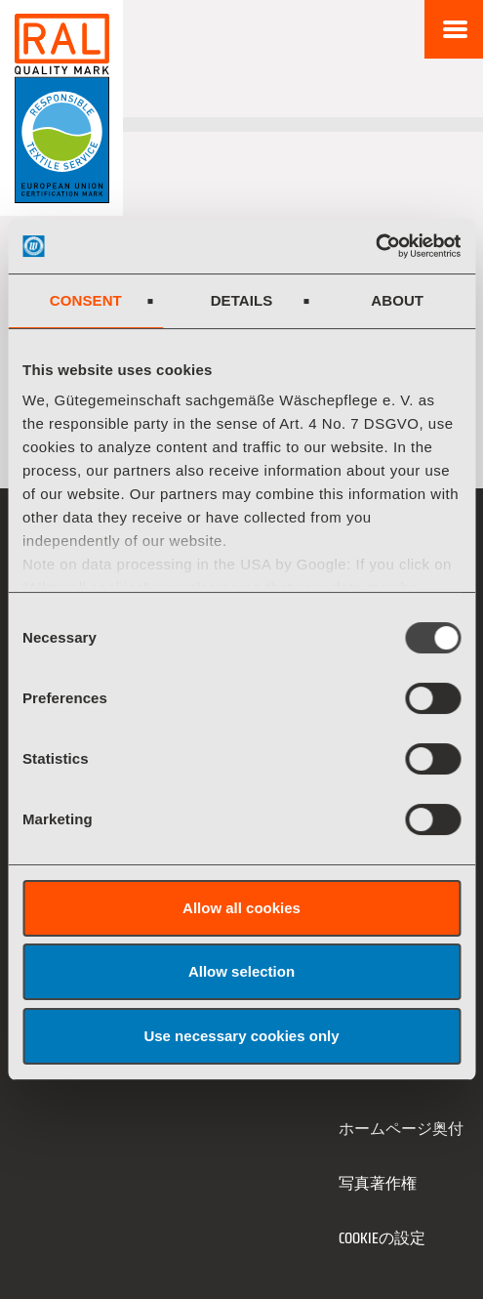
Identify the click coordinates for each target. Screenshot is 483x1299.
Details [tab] (242, 300)
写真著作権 (378, 1183)
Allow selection (241, 971)
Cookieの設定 (382, 1238)
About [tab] (397, 300)
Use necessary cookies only (241, 1035)
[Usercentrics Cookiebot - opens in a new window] (375, 246)
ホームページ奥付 (401, 1128)
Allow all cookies (241, 908)
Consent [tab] (86, 300)
